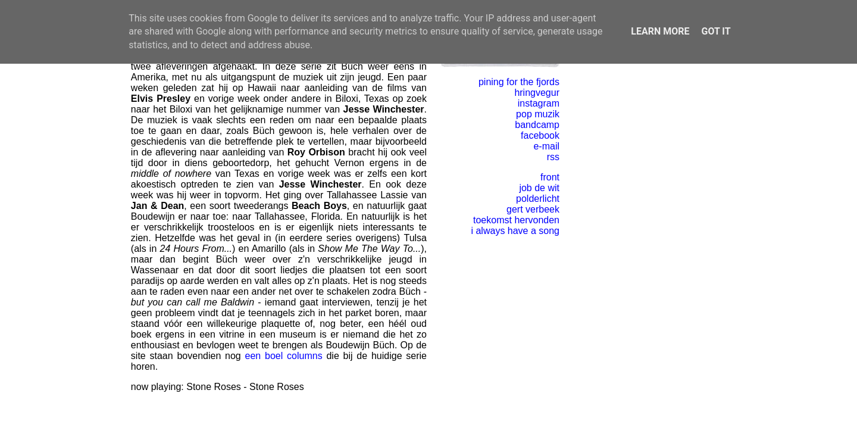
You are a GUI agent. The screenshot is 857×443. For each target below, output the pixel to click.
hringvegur (536, 93)
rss (553, 157)
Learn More (660, 31)
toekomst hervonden (516, 220)
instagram (538, 103)
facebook (540, 135)
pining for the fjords (518, 82)
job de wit (539, 188)
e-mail (546, 146)
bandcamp (537, 125)
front (549, 177)
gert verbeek (532, 209)
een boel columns (284, 356)
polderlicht (537, 199)
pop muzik (537, 114)
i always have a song (515, 231)
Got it (715, 31)
